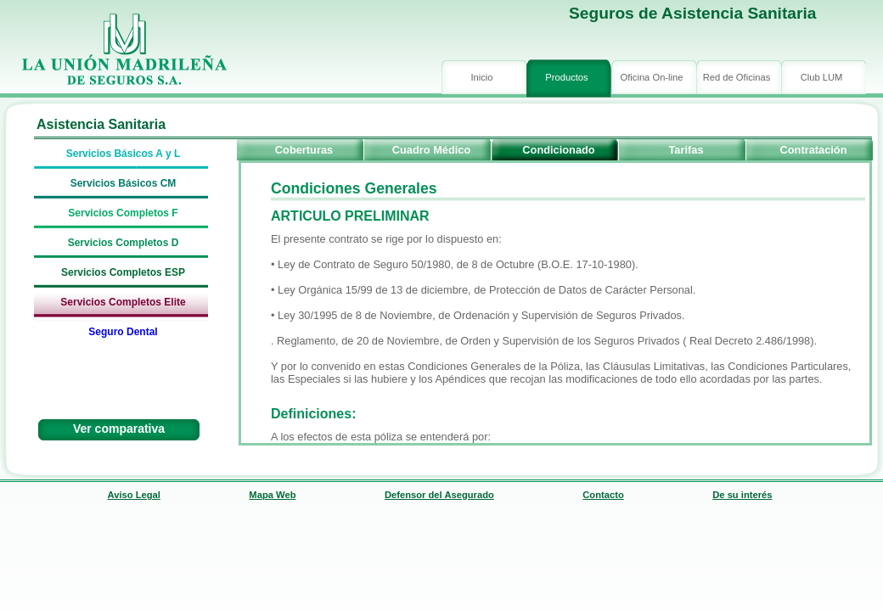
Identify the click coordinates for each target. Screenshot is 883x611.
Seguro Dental (122, 332)
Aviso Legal (134, 495)
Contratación (813, 149)
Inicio (481, 77)
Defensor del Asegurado (439, 495)
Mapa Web (272, 495)
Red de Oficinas (737, 77)
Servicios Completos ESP (123, 272)
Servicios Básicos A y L (123, 154)
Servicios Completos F (122, 213)
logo (123, 50)
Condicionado (558, 149)
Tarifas (685, 149)
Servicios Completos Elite (122, 302)
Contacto (602, 495)
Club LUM (822, 77)
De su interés (742, 495)
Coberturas (304, 149)
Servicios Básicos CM (123, 183)
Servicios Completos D (123, 243)
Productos (566, 77)
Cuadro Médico (431, 149)
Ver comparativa (119, 428)
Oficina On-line (652, 77)
